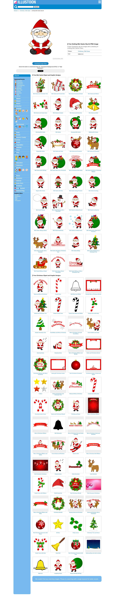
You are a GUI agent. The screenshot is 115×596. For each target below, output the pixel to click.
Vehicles (19, 147)
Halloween (20, 84)
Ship (17, 152)
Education (19, 162)
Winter (19, 96)
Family (16, 155)
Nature (18, 98)
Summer (19, 93)
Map (16, 197)
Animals (18, 108)
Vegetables (19, 145)
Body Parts (19, 183)
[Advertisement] (84, 27)
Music (18, 175)
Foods (18, 135)
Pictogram (18, 200)
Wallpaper (18, 196)
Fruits (18, 142)
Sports (18, 168)
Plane (18, 150)
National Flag (20, 191)
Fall (18, 94)
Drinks (18, 140)
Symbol (22, 188)
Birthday (19, 88)
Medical (18, 180)
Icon (17, 188)
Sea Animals (20, 124)
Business (19, 178)
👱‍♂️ (16, 159)
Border (17, 194)
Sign (16, 199)
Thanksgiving (20, 85)
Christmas (22, 10)
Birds (18, 116)
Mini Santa (27, 10)
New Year (19, 90)
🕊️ (16, 121)
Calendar (19, 80)
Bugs (18, 132)
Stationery (19, 165)
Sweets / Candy (21, 137)
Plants (18, 103)
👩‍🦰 (26, 157)
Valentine (19, 87)
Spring (19, 91)
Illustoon (16, 10)
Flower (18, 101)
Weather (18, 106)
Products (19, 185)
